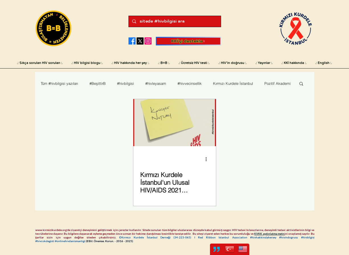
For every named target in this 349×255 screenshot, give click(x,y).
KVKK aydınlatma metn (269, 233)
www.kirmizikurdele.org (51, 230)
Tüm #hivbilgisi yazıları (59, 83)
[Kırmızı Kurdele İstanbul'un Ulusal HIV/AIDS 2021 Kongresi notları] (174, 122)
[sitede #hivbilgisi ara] (174, 21)
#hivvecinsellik (189, 83)
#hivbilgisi (125, 83)
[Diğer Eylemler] (208, 159)
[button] (301, 84)
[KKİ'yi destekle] (188, 41)
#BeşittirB (97, 83)
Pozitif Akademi (277, 83)
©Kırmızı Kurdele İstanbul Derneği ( (146, 237)
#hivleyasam (155, 83)
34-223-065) (184, 237)
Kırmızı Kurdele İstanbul (233, 83)
